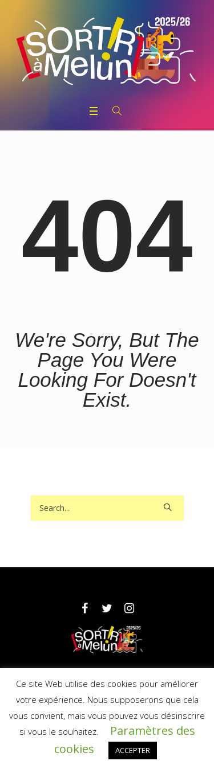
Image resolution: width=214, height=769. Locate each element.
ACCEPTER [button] (132, 750)
